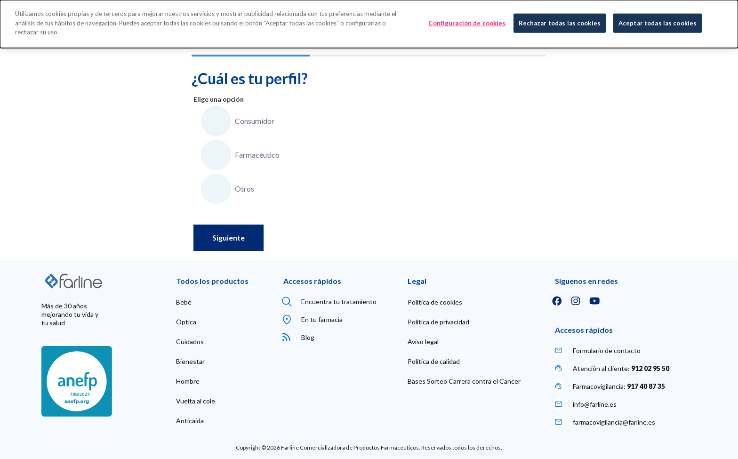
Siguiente (228, 237)
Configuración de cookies (466, 21)
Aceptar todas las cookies (657, 21)
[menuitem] (183, 302)
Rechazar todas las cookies (560, 21)
